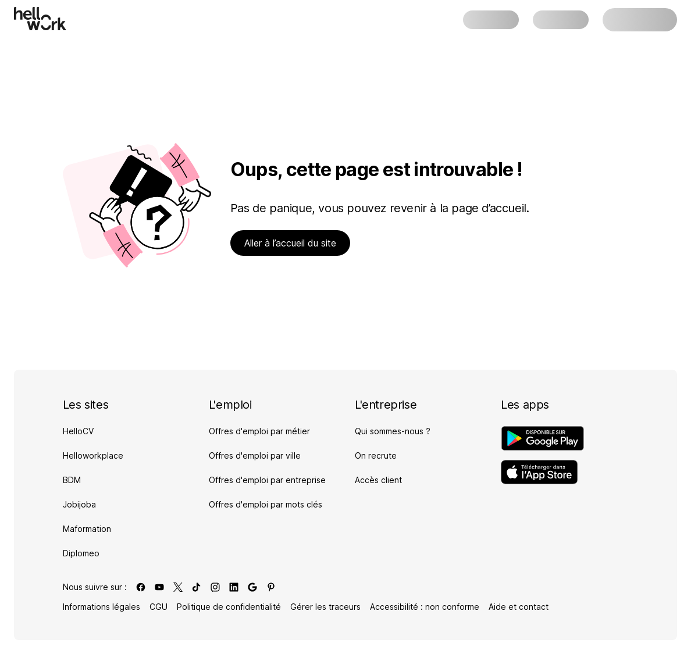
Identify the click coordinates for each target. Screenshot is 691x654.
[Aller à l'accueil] (40, 18)
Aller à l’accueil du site (290, 243)
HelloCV (78, 431)
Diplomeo (81, 553)
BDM (72, 480)
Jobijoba (79, 504)
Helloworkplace (93, 455)
